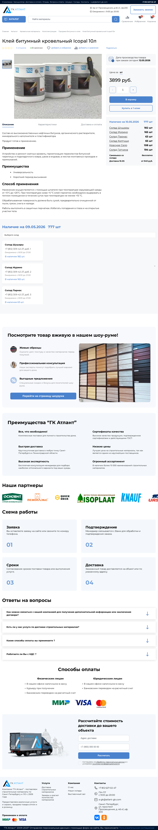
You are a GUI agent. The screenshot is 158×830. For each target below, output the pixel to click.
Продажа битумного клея (69, 31)
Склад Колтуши (119, 140)
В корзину (131, 99)
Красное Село (118, 145)
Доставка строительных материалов (49, 789)
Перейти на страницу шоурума (43, 396)
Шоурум (68, 2)
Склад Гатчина (118, 149)
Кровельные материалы (30, 31)
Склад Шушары (119, 127)
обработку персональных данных (110, 762)
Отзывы (46, 2)
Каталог (14, 31)
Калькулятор (19, 2)
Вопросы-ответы (57, 2)
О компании (7, 2)
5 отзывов (21, 48)
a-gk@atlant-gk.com (99, 2)
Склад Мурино (118, 132)
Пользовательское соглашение (136, 828)
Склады (76, 2)
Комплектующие (49, 31)
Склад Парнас (118, 136)
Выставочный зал (76, 794)
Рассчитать (104, 755)
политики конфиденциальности (106, 764)
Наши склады (75, 791)
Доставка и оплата (33, 2)
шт (121, 72)
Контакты (85, 2)
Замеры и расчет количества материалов (50, 797)
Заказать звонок (143, 9)
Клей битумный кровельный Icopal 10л (99, 31)
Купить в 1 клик (131, 108)
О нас (71, 787)
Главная (5, 31)
